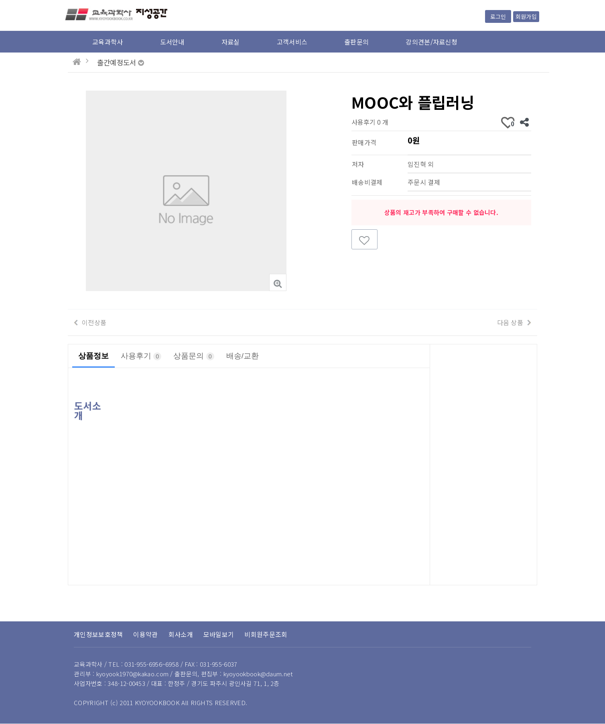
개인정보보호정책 (98, 634)
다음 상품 (510, 322)
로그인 (498, 16)
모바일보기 (218, 634)
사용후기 (141, 356)
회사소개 (181, 634)
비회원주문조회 (265, 634)
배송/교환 (242, 356)
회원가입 (526, 16)
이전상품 (94, 322)
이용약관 (145, 634)
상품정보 (93, 356)
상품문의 (193, 356)
